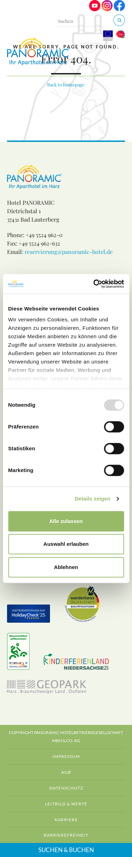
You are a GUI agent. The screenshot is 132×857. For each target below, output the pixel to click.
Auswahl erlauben (65, 544)
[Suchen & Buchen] (119, 20)
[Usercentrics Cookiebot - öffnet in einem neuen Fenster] (94, 283)
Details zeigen (92, 499)
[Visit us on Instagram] (107, 9)
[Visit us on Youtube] (94, 9)
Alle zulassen (66, 521)
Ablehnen (66, 567)
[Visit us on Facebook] (119, 9)
